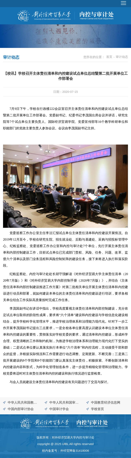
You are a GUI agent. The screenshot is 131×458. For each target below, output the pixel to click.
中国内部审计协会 (21, 409)
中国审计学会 (59, 409)
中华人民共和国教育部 (22, 403)
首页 (109, 56)
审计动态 (122, 56)
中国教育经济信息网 (105, 402)
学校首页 (97, 409)
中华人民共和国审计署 (64, 403)
